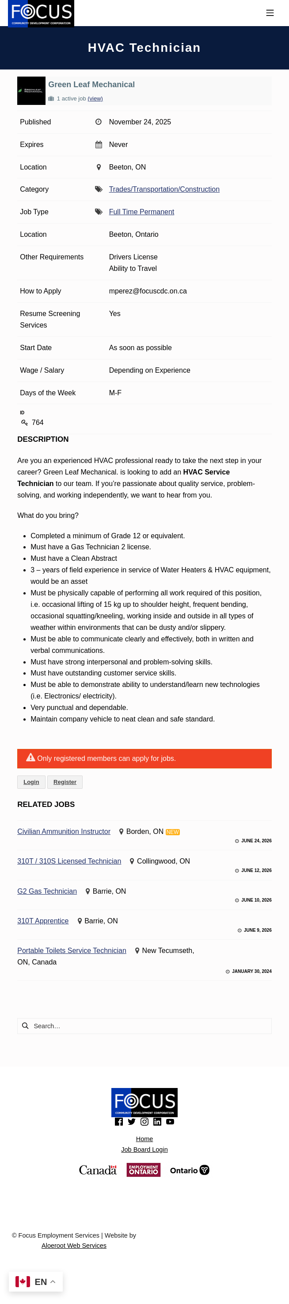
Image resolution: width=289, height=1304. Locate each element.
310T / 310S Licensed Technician (69, 861)
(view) (95, 98)
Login (31, 782)
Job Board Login (144, 1149)
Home (144, 1138)
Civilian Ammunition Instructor (63, 831)
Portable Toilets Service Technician (71, 950)
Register (64, 782)
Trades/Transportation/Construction (164, 189)
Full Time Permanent (142, 212)
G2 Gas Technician (47, 891)
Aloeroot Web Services (74, 1245)
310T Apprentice (42, 921)
